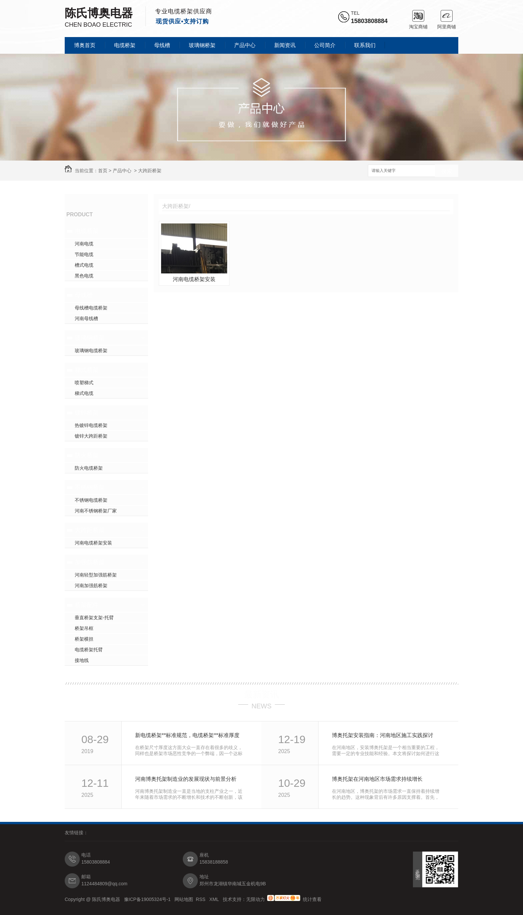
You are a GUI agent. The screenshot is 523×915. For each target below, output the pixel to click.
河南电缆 (84, 243)
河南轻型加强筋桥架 (96, 575)
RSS (201, 899)
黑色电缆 (84, 275)
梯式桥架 (87, 370)
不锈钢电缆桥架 (91, 500)
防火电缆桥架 (89, 468)
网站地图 (183, 899)
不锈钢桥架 (90, 487)
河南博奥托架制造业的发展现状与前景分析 (185, 779)
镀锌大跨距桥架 (91, 436)
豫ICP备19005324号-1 (148, 899)
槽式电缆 (84, 265)
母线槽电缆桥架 (91, 307)
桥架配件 (87, 605)
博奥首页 (84, 45)
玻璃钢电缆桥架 (91, 350)
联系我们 (365, 45)
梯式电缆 (84, 393)
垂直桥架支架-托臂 (94, 617)
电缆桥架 (124, 45)
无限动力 (255, 899)
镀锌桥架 (87, 412)
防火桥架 (87, 455)
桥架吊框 (84, 628)
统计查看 (312, 899)
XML (214, 899)
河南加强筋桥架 (91, 585)
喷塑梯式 (84, 382)
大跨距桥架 (149, 170)
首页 (102, 170)
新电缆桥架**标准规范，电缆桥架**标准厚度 (187, 735)
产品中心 (244, 45)
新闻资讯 (285, 45)
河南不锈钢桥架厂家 (96, 510)
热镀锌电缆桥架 (91, 425)
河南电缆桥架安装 (93, 542)
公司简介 (325, 45)
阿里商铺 (446, 16)
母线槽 (162, 45)
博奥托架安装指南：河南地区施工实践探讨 (382, 735)
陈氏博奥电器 (99, 13)
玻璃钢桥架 (202, 45)
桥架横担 (84, 639)
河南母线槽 (86, 318)
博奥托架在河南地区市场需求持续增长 (377, 779)
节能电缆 (84, 254)
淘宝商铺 (418, 16)
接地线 (82, 660)
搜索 (446, 171)
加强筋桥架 (90, 562)
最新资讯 (261, 694)
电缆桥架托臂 (89, 649)
